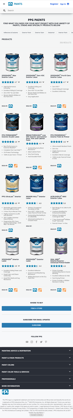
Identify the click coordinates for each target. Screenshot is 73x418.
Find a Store (36, 308)
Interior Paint (63, 33)
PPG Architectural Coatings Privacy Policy (13, 408)
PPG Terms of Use (66, 406)
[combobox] (36, 10)
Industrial (51, 33)
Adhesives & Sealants (11, 33)
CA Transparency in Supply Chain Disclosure (40, 408)
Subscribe (36, 325)
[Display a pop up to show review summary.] (19, 82)
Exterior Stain (39, 33)
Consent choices (36, 415)
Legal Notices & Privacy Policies (49, 406)
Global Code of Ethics (62, 408)
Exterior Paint (26, 33)
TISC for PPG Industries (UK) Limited (41, 410)
